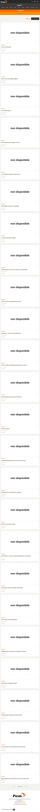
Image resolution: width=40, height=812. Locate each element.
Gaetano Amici (23, 801)
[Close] (37, 809)
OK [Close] (14, 809)
